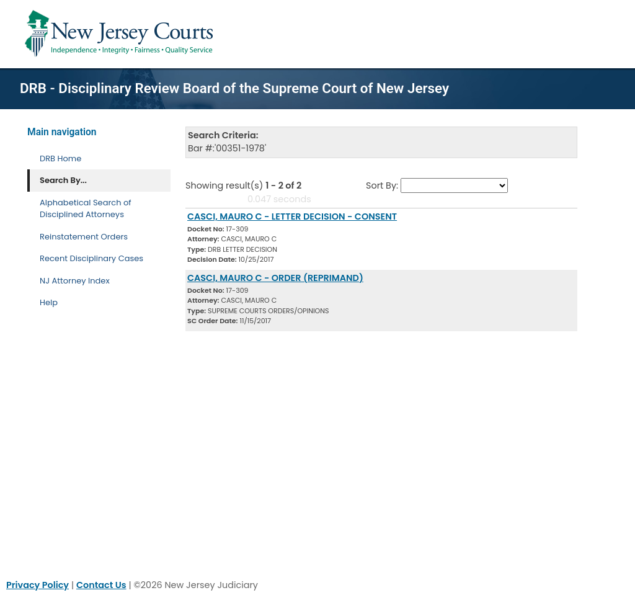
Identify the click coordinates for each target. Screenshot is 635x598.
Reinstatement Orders (84, 237)
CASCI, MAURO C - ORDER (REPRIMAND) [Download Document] (275, 278)
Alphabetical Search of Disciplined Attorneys (85, 209)
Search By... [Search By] (63, 180)
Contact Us (101, 585)
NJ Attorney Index (75, 281)
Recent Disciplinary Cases (91, 258)
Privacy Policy (37, 585)
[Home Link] (121, 34)
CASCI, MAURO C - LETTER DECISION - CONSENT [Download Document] (292, 216)
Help (49, 302)
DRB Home (60, 158)
